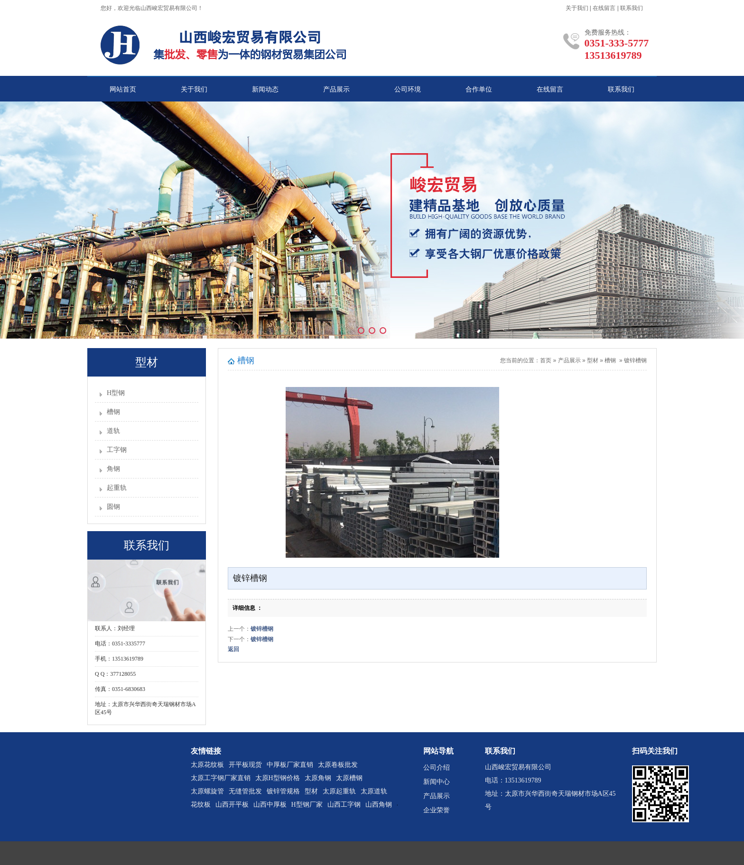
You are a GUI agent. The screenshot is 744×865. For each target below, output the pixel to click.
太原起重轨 (339, 791)
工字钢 (117, 449)
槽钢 (113, 411)
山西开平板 (232, 804)
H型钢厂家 (307, 804)
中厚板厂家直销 (290, 764)
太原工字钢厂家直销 (221, 778)
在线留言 (604, 8)
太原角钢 (318, 778)
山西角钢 (378, 804)
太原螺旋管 (207, 791)
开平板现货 (245, 764)
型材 (592, 360)
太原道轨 (374, 791)
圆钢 (113, 506)
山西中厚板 (270, 804)
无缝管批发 (245, 791)
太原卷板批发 (338, 764)
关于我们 (577, 8)
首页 (545, 360)
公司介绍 (436, 767)
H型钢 (116, 392)
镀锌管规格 (283, 791)
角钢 (113, 468)
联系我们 (631, 8)
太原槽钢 (349, 778)
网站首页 (123, 89)
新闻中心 (436, 781)
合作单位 (478, 89)
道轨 (113, 430)
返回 (233, 649)
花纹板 (201, 804)
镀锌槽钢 (635, 360)
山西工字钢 (344, 804)
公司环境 (407, 89)
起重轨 (117, 487)
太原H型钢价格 (277, 778)
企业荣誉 (436, 810)
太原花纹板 (207, 764)
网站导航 (438, 751)
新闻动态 (265, 89)
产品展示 (336, 89)
